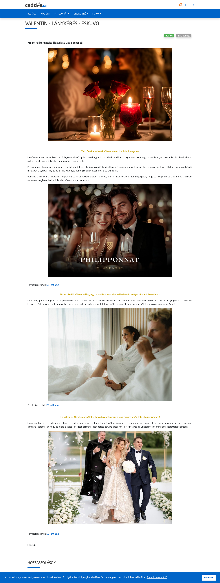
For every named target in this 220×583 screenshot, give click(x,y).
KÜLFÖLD (45, 13)
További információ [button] (157, 577)
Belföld (168, 35)
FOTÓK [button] (95, 13)
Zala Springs (184, 35)
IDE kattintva (52, 284)
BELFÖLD (32, 13)
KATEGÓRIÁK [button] (61, 13)
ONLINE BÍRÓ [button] (80, 13)
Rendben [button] (209, 577)
